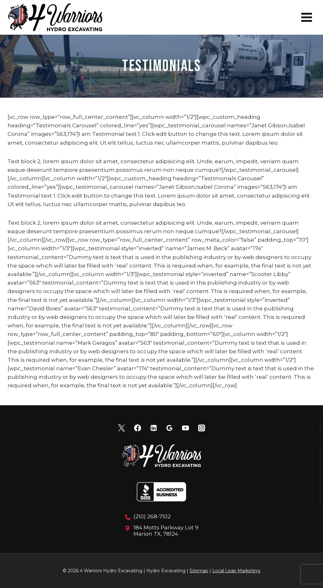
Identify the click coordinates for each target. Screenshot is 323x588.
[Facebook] (137, 428)
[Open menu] (306, 17)
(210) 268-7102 (152, 516)
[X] (121, 428)
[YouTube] (185, 428)
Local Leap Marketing (236, 571)
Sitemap (199, 571)
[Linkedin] (154, 428)
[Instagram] (201, 428)
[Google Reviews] (169, 428)
